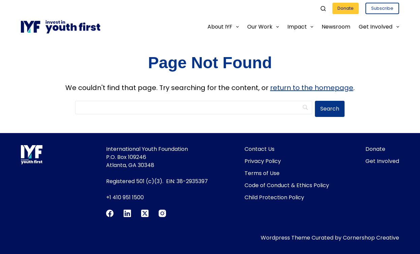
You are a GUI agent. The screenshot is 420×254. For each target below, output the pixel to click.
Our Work (264, 27)
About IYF (224, 27)
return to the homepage (311, 87)
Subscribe (382, 8)
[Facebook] (110, 213)
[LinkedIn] (127, 213)
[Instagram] (162, 213)
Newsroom (336, 27)
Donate (345, 8)
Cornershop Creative (371, 238)
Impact (301, 27)
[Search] (323, 8)
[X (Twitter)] (145, 213)
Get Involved (379, 27)
